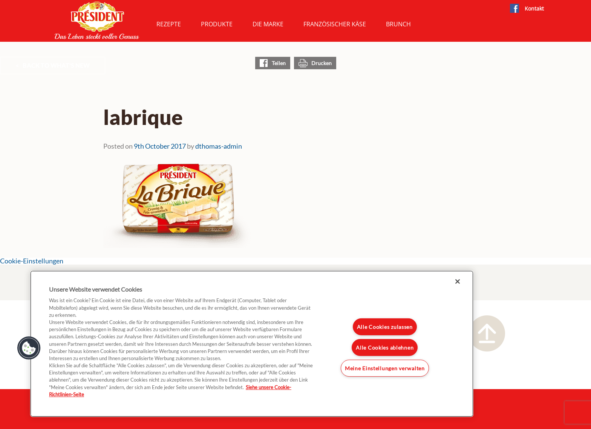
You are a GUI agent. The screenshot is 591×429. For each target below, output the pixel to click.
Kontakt (534, 8)
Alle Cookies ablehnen (384, 347)
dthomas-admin (218, 146)
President (96, 20)
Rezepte (168, 24)
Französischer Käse (334, 24)
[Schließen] (457, 281)
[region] (251, 344)
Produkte (217, 24)
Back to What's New (56, 65)
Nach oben (487, 333)
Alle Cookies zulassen (385, 327)
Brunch (398, 24)
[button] (29, 348)
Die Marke (268, 24)
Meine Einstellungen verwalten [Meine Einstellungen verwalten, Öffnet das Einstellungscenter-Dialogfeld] (385, 368)
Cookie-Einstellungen (31, 261)
